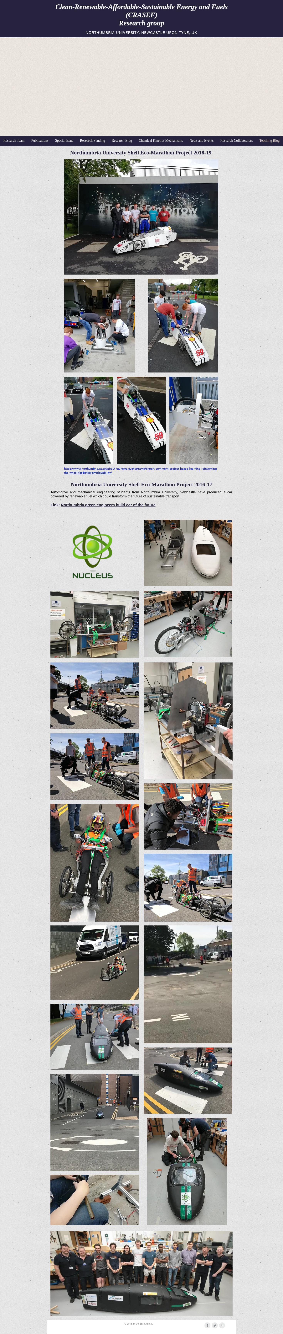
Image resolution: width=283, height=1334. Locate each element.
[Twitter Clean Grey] (215, 1325)
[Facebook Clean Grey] (207, 1325)
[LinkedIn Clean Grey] (222, 1325)
